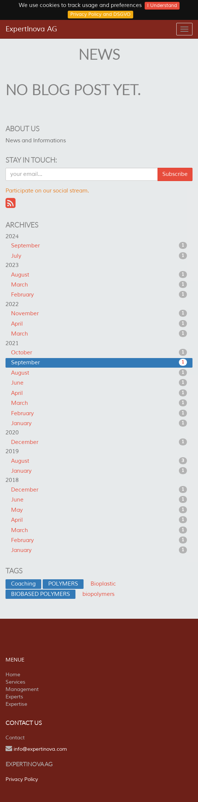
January (99, 423)
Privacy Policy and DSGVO (100, 14)
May (99, 510)
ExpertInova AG (31, 29)
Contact (15, 738)
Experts (14, 697)
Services (15, 682)
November (99, 313)
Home (13, 674)
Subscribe (175, 174)
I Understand (162, 5)
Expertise (16, 704)
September (99, 245)
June (99, 382)
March (99, 284)
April (99, 323)
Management (22, 689)
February (99, 294)
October (99, 352)
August (99, 274)
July (99, 256)
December (99, 442)
